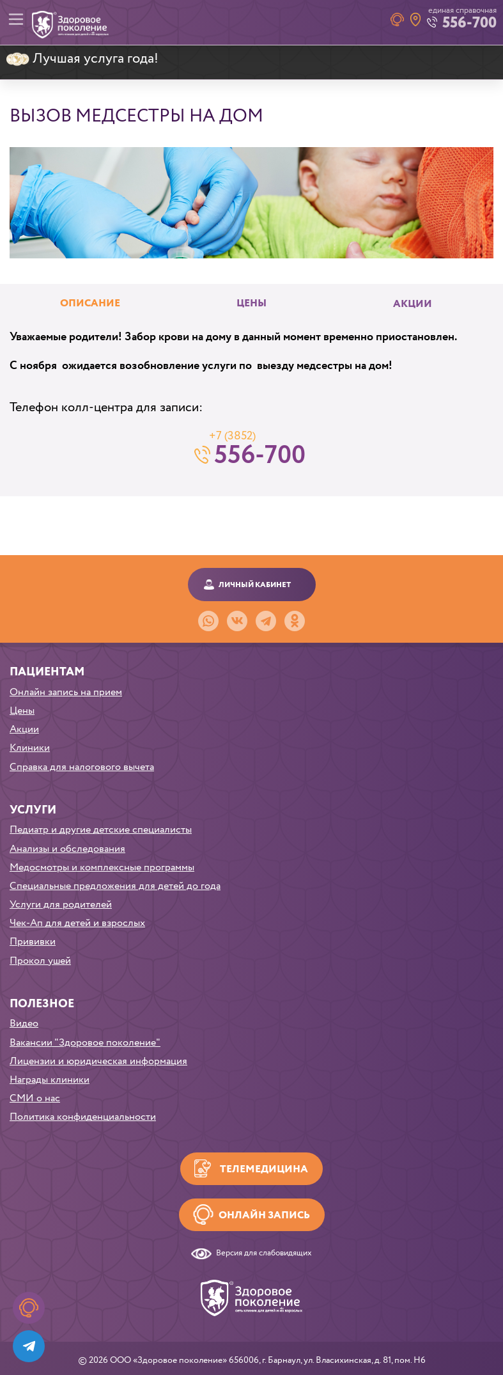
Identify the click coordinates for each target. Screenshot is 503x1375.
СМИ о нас (35, 1098)
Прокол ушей (40, 961)
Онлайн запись (264, 1215)
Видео (24, 1024)
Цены (22, 711)
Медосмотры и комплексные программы (102, 867)
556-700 (260, 454)
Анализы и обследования (67, 849)
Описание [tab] (90, 304)
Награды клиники (49, 1080)
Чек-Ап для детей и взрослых (77, 923)
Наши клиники (415, 19)
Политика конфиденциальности (83, 1117)
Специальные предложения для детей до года (115, 886)
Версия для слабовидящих (264, 1253)
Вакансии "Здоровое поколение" (85, 1043)
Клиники (30, 748)
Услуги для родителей (61, 905)
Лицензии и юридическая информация (98, 1061)
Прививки (33, 942)
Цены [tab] (251, 304)
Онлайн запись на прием (66, 692)
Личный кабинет (255, 584)
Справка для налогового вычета (82, 767)
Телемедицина (264, 1169)
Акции (412, 304)
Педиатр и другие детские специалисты (101, 830)
